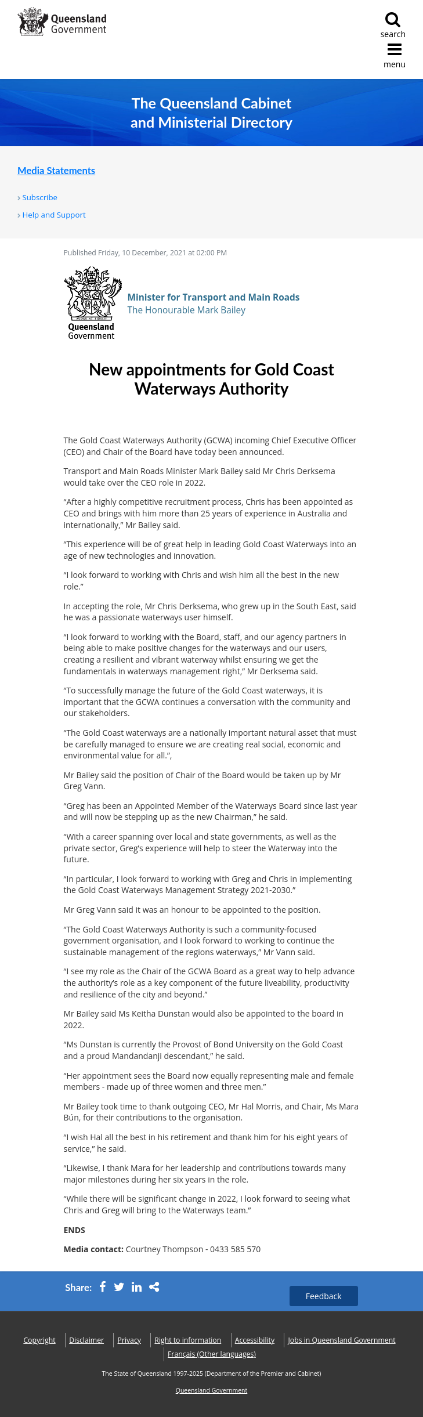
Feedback (324, 1296)
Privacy (129, 1340)
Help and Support (53, 214)
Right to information (187, 1340)
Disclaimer (86, 1340)
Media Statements (56, 170)
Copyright (39, 1340)
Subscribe (39, 197)
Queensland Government (212, 1390)
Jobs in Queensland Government (342, 1340)
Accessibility (254, 1340)
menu (395, 55)
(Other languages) (212, 1354)
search (393, 25)
